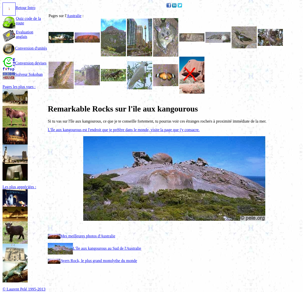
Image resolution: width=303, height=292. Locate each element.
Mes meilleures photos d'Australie (81, 236)
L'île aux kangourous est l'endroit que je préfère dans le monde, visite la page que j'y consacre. (124, 130)
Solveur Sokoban (23, 74)
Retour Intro (19, 8)
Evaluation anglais (24, 34)
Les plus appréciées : (19, 187)
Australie (74, 16)
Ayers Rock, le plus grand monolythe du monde (92, 261)
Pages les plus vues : (19, 87)
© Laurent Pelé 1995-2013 (24, 289)
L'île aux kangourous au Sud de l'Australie (94, 248)
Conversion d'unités (25, 48)
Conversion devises (25, 63)
